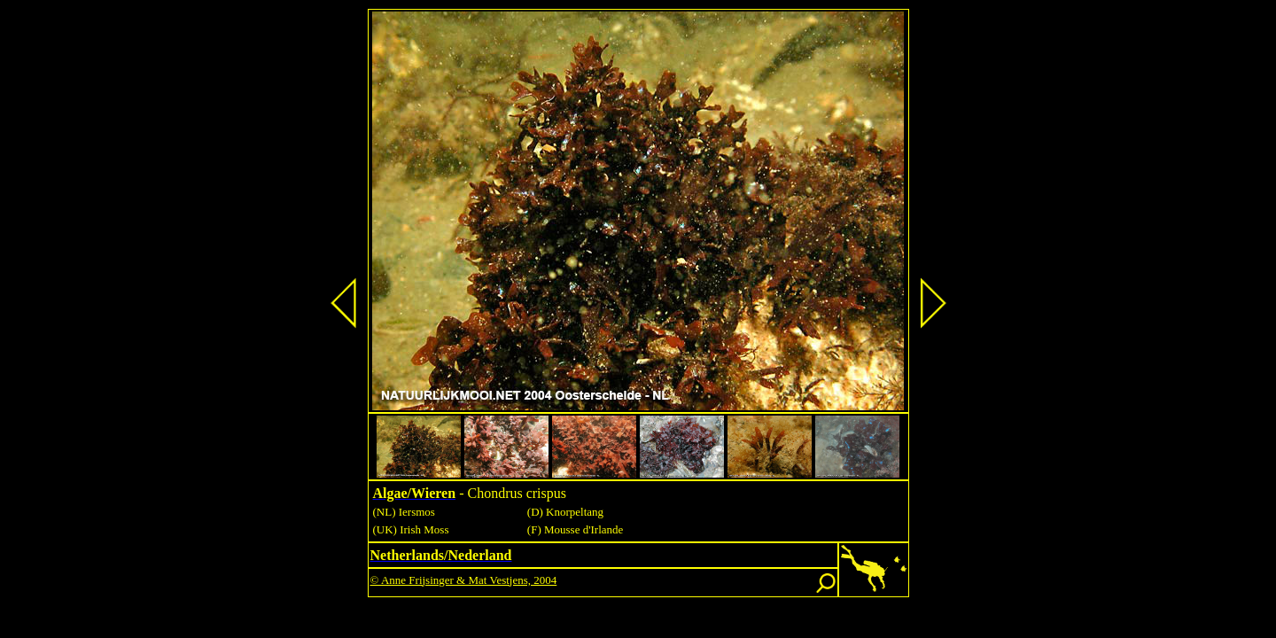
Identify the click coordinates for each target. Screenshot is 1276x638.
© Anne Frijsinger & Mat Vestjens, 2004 (463, 580)
